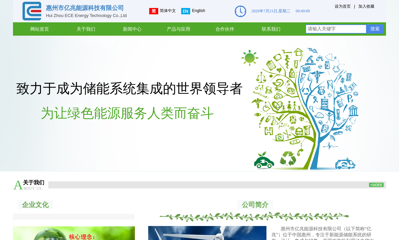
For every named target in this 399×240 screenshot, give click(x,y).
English (193, 11)
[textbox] (336, 29)
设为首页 (343, 6)
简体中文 (162, 11)
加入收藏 (366, 6)
